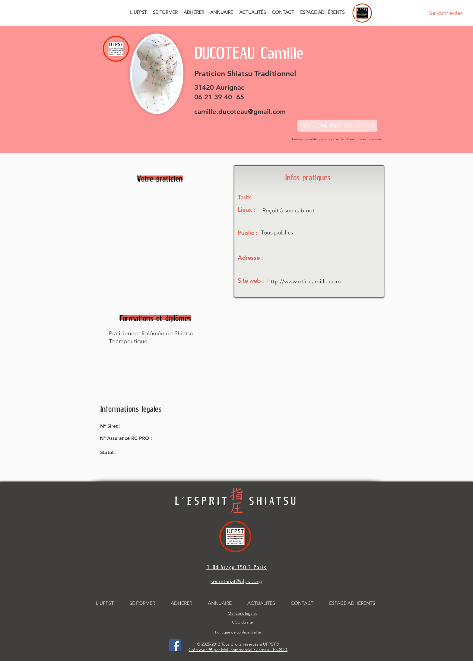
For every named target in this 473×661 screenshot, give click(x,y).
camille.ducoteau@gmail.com (240, 112)
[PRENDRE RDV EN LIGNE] (337, 126)
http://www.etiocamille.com (304, 281)
